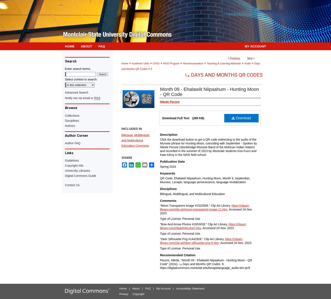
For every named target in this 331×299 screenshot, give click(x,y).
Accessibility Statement (190, 288)
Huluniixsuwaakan (193, 63)
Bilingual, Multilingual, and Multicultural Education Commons (136, 140)
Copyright (138, 294)
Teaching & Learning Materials (224, 63)
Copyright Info (74, 165)
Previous (235, 58)
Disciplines (72, 120)
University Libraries (77, 170)
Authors (70, 125)
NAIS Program (171, 63)
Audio (247, 63)
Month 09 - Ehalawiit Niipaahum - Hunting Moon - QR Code (209, 92)
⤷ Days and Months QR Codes (224, 75)
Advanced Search (77, 92)
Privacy (124, 294)
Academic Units (140, 63)
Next (249, 58)
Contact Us (72, 185)
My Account (163, 288)
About (136, 288)
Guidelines (72, 160)
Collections (72, 115)
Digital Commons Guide (80, 175)
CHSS (156, 63)
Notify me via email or (82, 98)
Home (125, 63)
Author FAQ (72, 143)
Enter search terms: (78, 69)
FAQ (148, 288)
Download (241, 118)
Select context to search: (81, 79)
